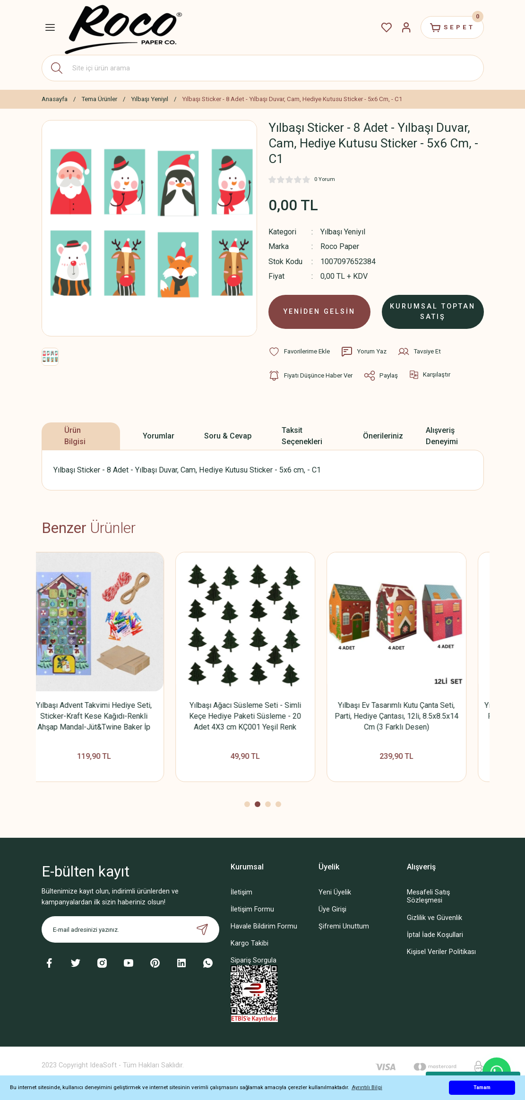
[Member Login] (406, 27)
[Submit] (202, 929)
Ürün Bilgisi (75, 436)
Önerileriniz (383, 435)
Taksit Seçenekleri (302, 436)
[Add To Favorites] (299, 351)
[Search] (263, 68)
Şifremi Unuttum (343, 926)
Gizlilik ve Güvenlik (434, 918)
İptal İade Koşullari (435, 935)
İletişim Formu (252, 909)
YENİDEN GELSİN (319, 312)
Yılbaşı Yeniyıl (342, 231)
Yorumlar (158, 435)
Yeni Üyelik (334, 892)
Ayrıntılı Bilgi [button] (367, 1087)
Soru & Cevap (228, 435)
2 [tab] (257, 804)
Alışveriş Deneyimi (442, 436)
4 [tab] (278, 804)
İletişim (241, 892)
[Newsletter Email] (130, 929)
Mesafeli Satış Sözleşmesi (428, 896)
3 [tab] (268, 804)
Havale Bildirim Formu (264, 926)
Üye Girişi (332, 909)
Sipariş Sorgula (253, 960)
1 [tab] (247, 804)
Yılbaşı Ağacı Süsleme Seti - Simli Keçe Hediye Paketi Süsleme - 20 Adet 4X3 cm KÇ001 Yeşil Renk (262, 716)
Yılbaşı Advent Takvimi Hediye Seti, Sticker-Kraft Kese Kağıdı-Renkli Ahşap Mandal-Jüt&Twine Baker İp (111, 716)
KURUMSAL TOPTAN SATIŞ (432, 311)
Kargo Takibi (249, 943)
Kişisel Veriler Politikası (441, 952)
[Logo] (123, 27)
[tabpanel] (111, 672)
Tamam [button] (482, 1087)
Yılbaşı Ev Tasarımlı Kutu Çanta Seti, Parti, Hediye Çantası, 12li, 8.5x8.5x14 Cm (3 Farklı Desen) (414, 716)
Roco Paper (339, 246)
